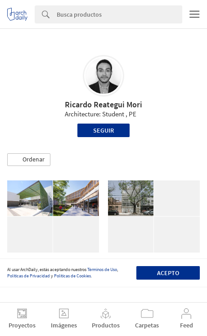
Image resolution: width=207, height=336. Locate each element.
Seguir (103, 130)
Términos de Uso (102, 269)
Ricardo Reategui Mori (103, 104)
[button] (28, 159)
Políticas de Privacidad (28, 276)
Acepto (168, 273)
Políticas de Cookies (72, 276)
